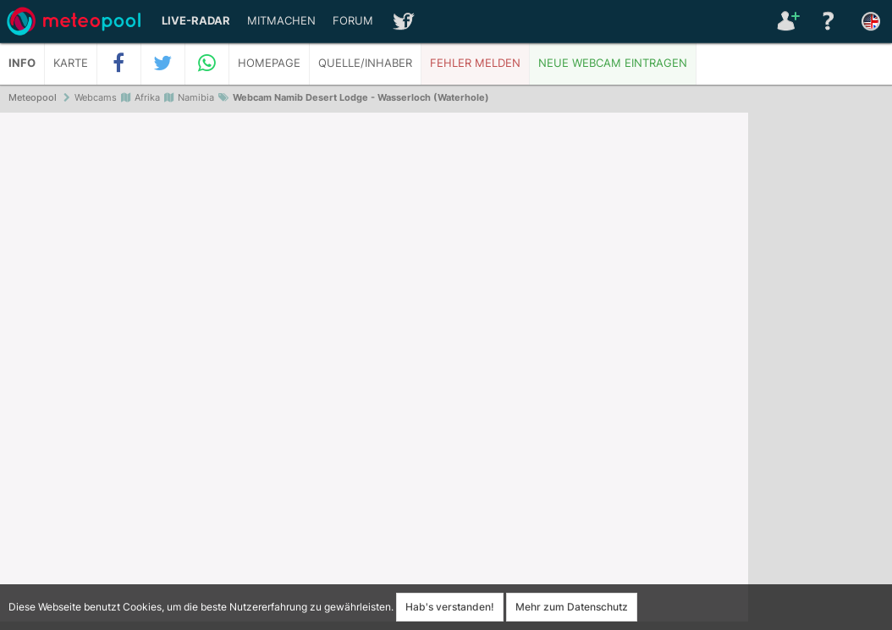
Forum (353, 20)
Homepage (269, 63)
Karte (70, 63)
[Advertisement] (820, 373)
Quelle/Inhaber (365, 63)
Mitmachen (281, 20)
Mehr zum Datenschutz (571, 606)
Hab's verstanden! (449, 606)
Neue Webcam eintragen (612, 63)
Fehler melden (475, 63)
